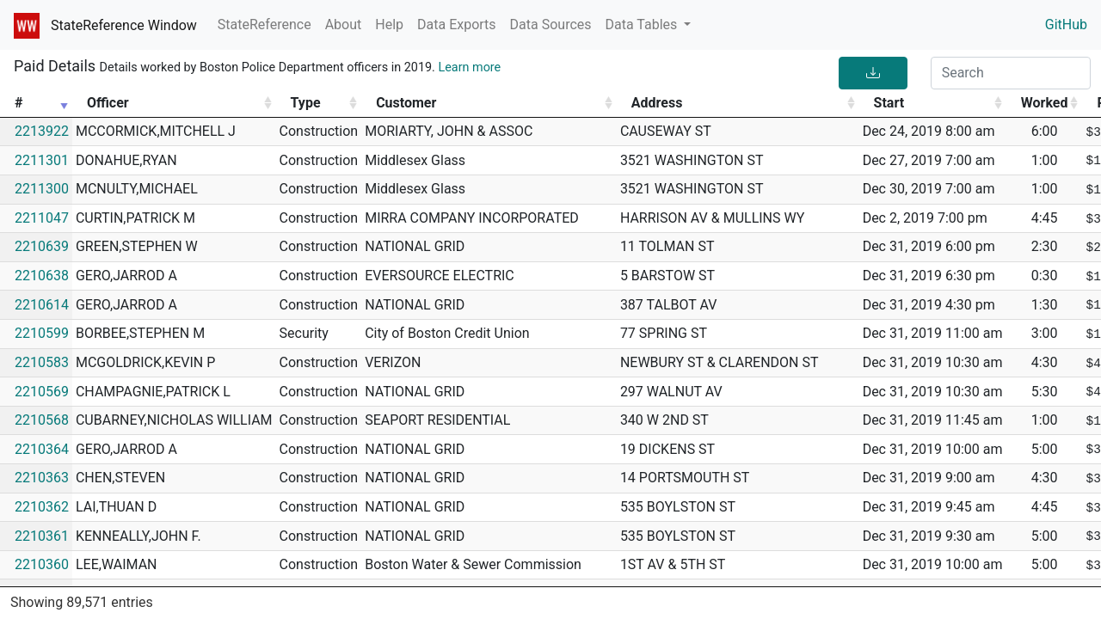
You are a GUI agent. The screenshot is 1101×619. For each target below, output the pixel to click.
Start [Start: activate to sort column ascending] (889, 103)
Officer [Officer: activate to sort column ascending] (108, 103)
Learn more (469, 67)
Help (389, 24)
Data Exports (456, 24)
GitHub (1066, 24)
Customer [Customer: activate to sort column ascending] (406, 103)
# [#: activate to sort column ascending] (18, 103)
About (343, 24)
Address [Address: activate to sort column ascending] (657, 103)
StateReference (264, 24)
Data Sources (551, 24)
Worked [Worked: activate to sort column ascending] (1044, 103)
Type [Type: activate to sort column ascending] (306, 103)
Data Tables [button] (643, 24)
